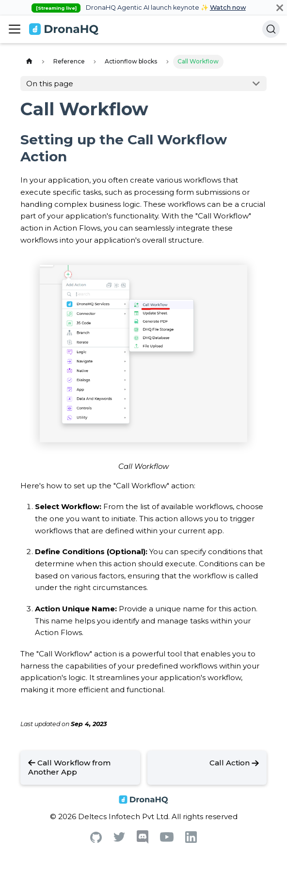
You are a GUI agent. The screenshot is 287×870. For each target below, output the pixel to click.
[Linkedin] (191, 840)
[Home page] (29, 62)
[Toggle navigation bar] (14, 29)
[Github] (96, 840)
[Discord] (142, 841)
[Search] (271, 29)
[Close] (279, 7)
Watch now (228, 7)
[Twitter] (119, 839)
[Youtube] (167, 839)
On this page (49, 83)
